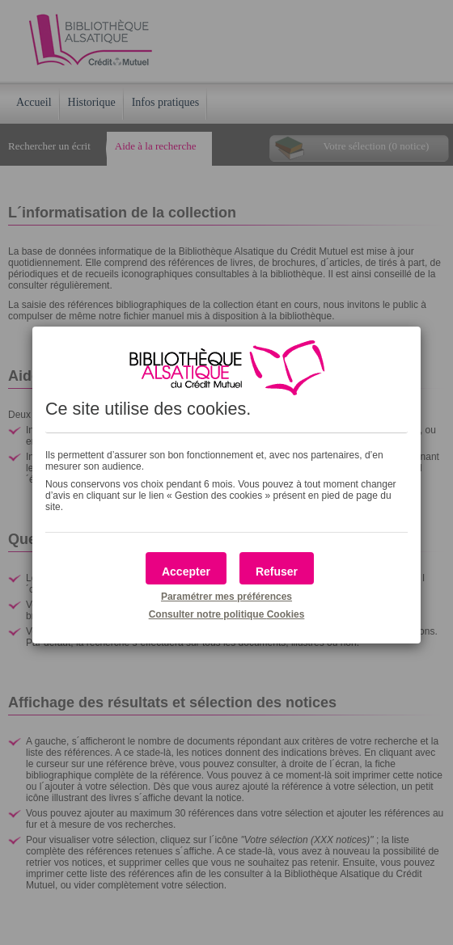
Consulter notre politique (227, 614)
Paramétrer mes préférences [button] (226, 596)
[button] (186, 568)
